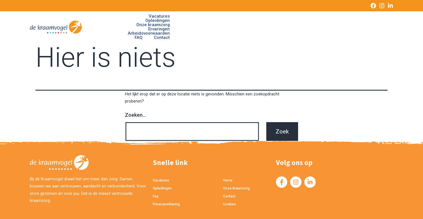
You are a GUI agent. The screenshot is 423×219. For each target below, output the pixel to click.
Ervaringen (277, 21)
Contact (380, 21)
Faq (155, 184)
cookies (229, 192)
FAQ (356, 21)
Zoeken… (135, 102)
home (228, 168)
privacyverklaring (166, 192)
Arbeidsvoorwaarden (320, 21)
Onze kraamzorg (238, 21)
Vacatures (163, 21)
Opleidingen (197, 21)
